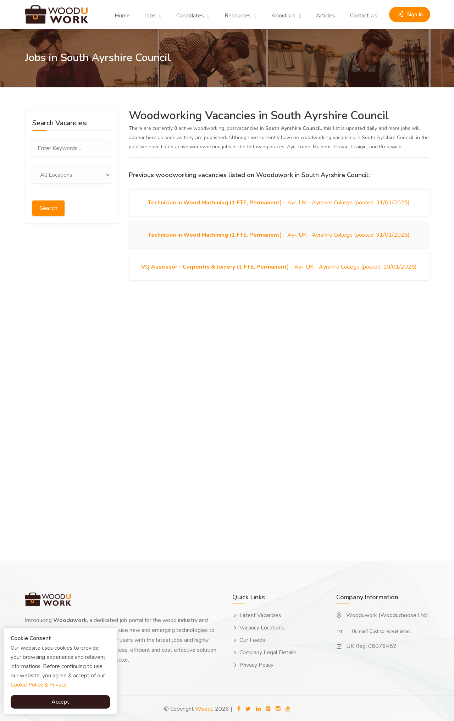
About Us (283, 16)
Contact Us (363, 16)
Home (122, 16)
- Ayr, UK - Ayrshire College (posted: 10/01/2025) (279, 270)
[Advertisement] (71, 338)
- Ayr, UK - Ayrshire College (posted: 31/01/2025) (279, 203)
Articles (325, 16)
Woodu (204, 707)
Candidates (190, 16)
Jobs (150, 16)
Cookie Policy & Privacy (39, 684)
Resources (238, 16)
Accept (60, 702)
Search (48, 206)
